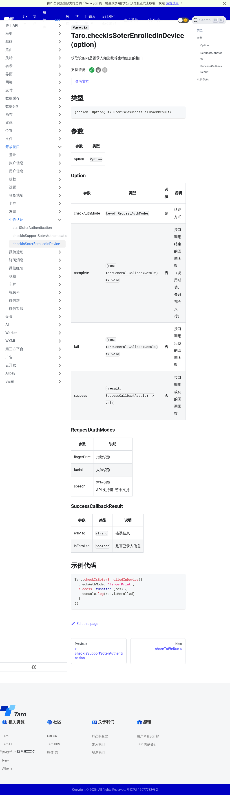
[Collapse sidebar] (33, 666)
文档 (35, 20)
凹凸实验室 (100, 736)
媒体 (9, 122)
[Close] (224, 3)
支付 (9, 90)
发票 (12, 211)
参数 (200, 38)
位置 (9, 130)
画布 (9, 114)
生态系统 (131, 20)
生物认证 (16, 219)
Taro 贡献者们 (147, 744)
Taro (5, 736)
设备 (9, 316)
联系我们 (98, 752)
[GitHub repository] (172, 20)
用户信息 (16, 171)
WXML (10, 341)
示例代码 (202, 79)
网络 (9, 82)
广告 (9, 357)
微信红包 (16, 268)
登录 (12, 155)
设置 (12, 187)
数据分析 (12, 106)
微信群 (14, 300)
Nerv (5, 760)
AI (7, 325)
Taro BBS (53, 744)
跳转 (9, 58)
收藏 (12, 276)
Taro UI (7, 744)
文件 (9, 139)
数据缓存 (12, 98)
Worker (11, 333)
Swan (9, 381)
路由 (9, 50)
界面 (9, 74)
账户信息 (16, 163)
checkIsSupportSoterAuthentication (39, 236)
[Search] (209, 20)
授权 (12, 179)
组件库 (44, 20)
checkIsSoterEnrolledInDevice (36, 244)
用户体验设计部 (148, 736)
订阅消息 (16, 260)
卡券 (12, 203)
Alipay (10, 373)
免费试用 (172, 3)
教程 (67, 20)
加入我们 (98, 744)
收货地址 (16, 195)
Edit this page (84, 624)
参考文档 (82, 81)
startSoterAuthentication (32, 228)
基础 (9, 42)
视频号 (14, 292)
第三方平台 (14, 349)
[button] (183, 20)
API (57, 20)
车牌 (12, 284)
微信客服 (16, 308)
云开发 (10, 365)
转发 (9, 66)
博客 (77, 20)
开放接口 (12, 147)
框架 (9, 33)
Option (204, 45)
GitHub (52, 736)
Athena (7, 768)
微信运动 (16, 252)
